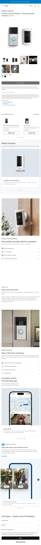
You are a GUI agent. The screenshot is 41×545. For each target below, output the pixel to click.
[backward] (3, 480)
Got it (20, 538)
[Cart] (38, 6)
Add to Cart (11, 133)
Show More (3, 89)
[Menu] (2, 6)
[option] (3, 76)
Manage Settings (20, 542)
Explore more (36, 114)
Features (20, 525)
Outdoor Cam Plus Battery (7, 102)
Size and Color (20, 520)
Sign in (30, 6)
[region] (20, 126)
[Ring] (6, 6)
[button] (6, 60)
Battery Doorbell (6, 103)
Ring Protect (12, 105)
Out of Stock (20, 83)
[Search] (35, 6)
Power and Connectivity (20, 529)
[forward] (38, 480)
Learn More (4, 456)
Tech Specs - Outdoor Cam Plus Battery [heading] (18, 516)
